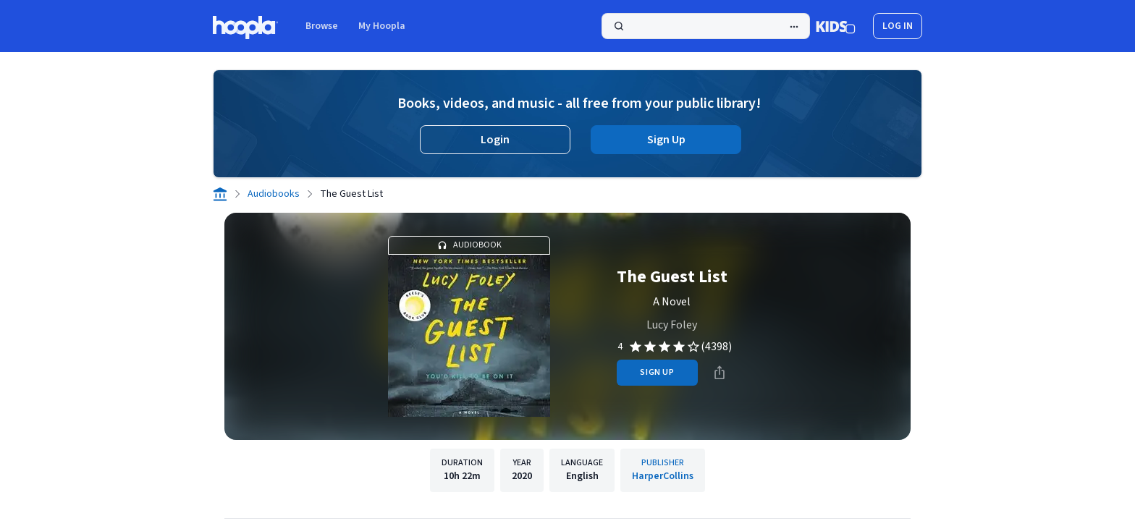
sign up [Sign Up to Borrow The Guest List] (657, 372)
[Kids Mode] (835, 26)
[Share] (719, 372)
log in (897, 26)
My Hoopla (381, 26)
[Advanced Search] (794, 27)
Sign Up (666, 140)
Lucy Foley (671, 325)
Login (495, 140)
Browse (321, 26)
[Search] (706, 26)
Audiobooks (274, 194)
